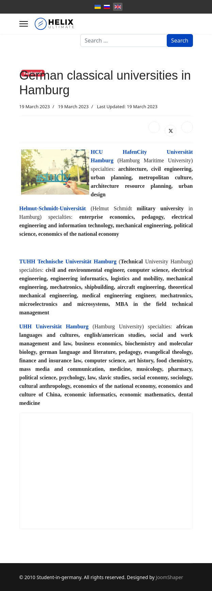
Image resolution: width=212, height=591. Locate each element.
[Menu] (23, 24)
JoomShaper (169, 577)
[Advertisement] (106, 471)
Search (180, 40)
